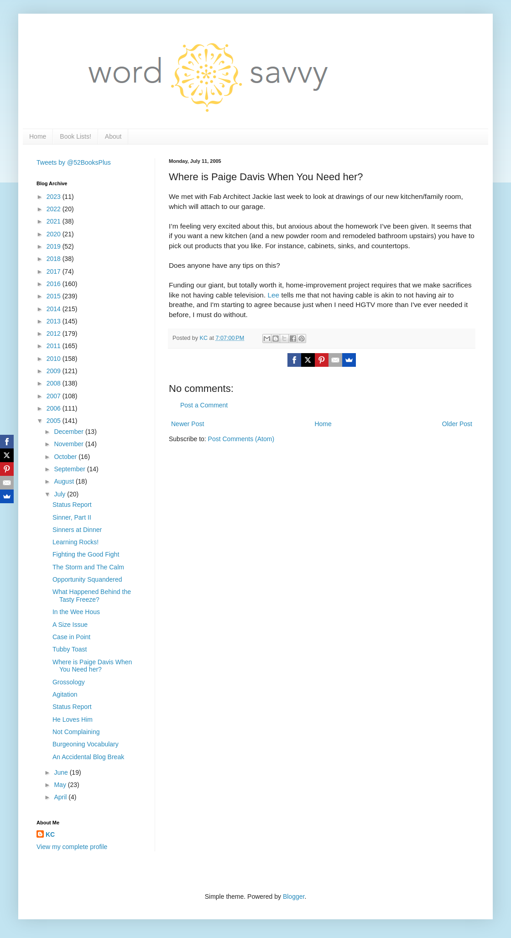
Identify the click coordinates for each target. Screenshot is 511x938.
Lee (273, 295)
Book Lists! (75, 136)
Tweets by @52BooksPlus (73, 162)
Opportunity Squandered (87, 579)
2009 (55, 371)
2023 (55, 196)
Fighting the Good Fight (85, 554)
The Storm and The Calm (88, 567)
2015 (55, 296)
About (113, 136)
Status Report (72, 504)
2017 (55, 271)
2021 (55, 221)
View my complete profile (71, 846)
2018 (55, 258)
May (61, 784)
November (69, 444)
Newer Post (187, 423)
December (69, 431)
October (66, 456)
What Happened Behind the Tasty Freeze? (91, 595)
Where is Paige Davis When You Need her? (92, 665)
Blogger (293, 896)
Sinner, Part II (71, 517)
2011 (55, 345)
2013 (55, 321)
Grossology (68, 682)
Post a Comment (204, 405)
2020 (55, 234)
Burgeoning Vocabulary (85, 744)
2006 (55, 408)
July (60, 494)
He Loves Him (72, 719)
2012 (55, 333)
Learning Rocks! (75, 542)
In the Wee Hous (76, 611)
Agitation (64, 694)
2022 (55, 209)
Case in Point (71, 637)
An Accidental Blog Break (88, 757)
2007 (55, 396)
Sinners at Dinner (77, 529)
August (64, 481)
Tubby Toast (69, 649)
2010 (55, 358)
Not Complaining (76, 731)
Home (37, 136)
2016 (55, 283)
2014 (55, 309)
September (70, 469)
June (61, 772)
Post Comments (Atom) (241, 439)
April (61, 797)
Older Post (457, 423)
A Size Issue (70, 624)
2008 (55, 383)
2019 (55, 246)
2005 (55, 420)
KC (50, 834)
